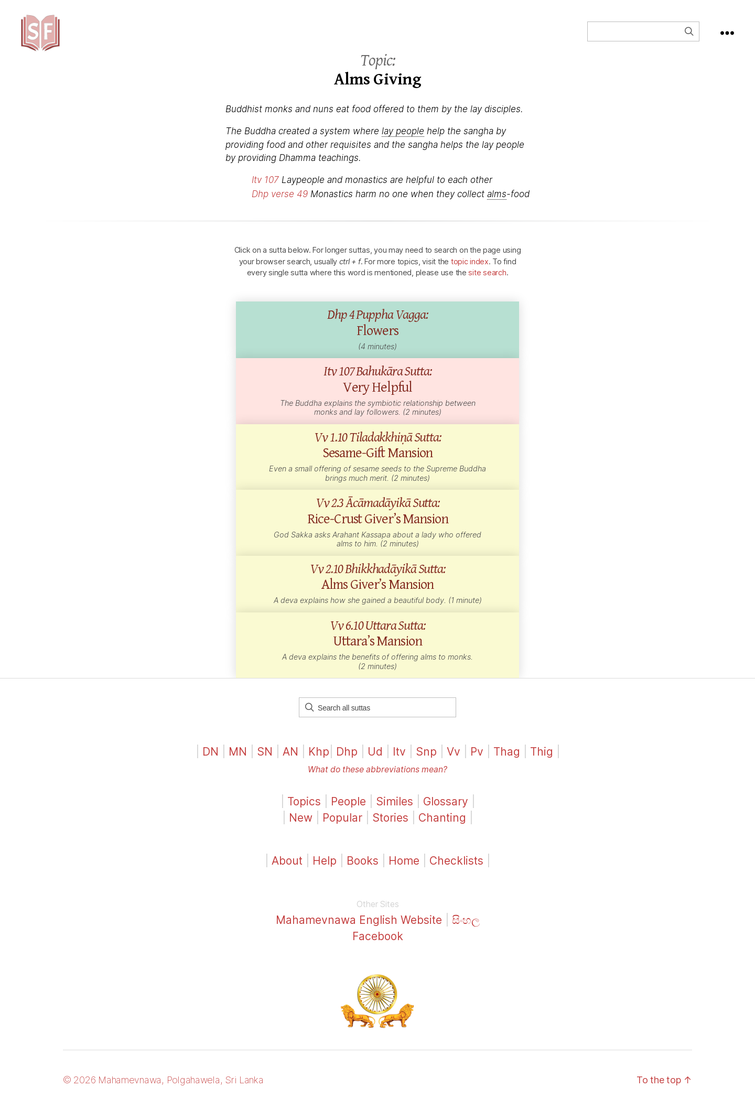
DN (210, 762)
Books (363, 871)
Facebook (377, 946)
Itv (399, 762)
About (289, 871)
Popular (342, 828)
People (348, 812)
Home (404, 871)
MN (238, 762)
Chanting (442, 828)
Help (324, 871)
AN (290, 762)
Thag (506, 762)
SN (265, 762)
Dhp (347, 762)
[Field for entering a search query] (643, 37)
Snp (426, 762)
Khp (318, 762)
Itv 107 (265, 190)
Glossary (445, 812)
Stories (390, 828)
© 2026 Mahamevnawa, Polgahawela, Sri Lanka (163, 1090)
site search (487, 282)
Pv (476, 762)
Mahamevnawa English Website (359, 930)
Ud (375, 762)
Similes (394, 812)
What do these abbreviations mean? (377, 780)
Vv (453, 762)
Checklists (456, 871)
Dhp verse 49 (280, 204)
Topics (304, 812)
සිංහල (466, 930)
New (300, 828)
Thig (541, 762)
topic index (470, 271)
